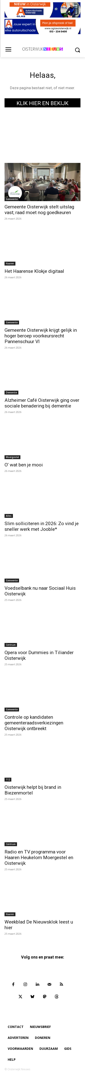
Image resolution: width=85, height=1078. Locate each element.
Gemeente (12, 199)
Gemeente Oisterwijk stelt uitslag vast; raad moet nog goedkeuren (39, 209)
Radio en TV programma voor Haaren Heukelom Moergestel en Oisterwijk (39, 857)
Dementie (11, 392)
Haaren (10, 263)
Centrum (11, 644)
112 (8, 779)
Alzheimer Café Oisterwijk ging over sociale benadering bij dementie (42, 403)
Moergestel (12, 457)
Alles (9, 515)
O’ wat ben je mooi (24, 465)
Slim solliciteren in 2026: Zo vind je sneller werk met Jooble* (42, 526)
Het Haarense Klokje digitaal (34, 271)
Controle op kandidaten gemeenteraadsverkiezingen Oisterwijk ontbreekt (34, 722)
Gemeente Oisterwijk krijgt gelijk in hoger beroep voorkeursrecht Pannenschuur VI (41, 335)
